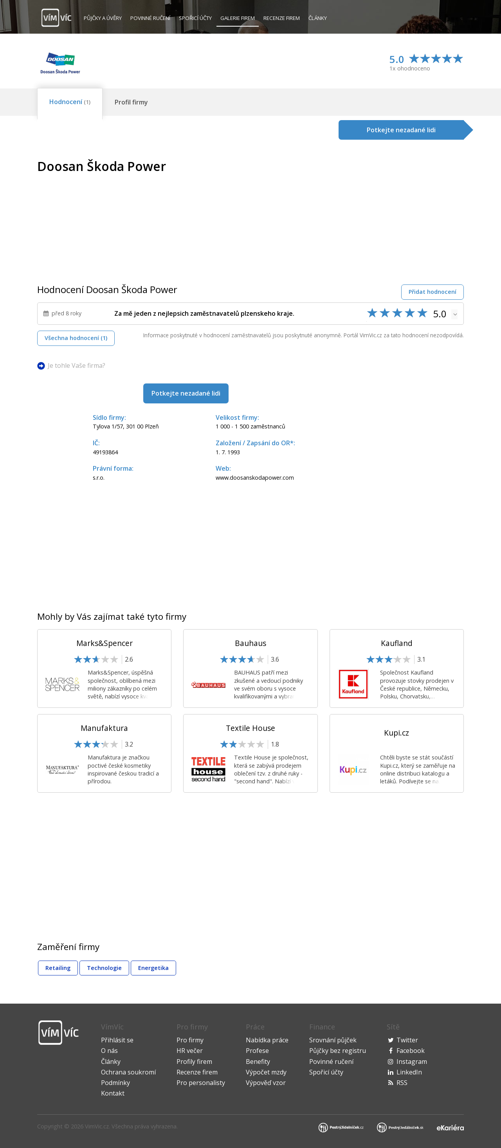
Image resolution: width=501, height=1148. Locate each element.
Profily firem (194, 1061)
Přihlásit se (117, 1040)
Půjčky (103, 18)
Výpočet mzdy (266, 1072)
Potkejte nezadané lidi (185, 393)
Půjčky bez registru (337, 1050)
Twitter (407, 1040)
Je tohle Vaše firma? (76, 365)
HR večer (190, 1050)
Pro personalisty (201, 1082)
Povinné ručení (150, 18)
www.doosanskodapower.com (255, 477)
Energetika (153, 968)
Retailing (57, 968)
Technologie (104, 968)
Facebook (410, 1050)
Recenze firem (281, 18)
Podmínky (115, 1082)
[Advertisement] (398, 214)
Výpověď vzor (266, 1082)
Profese (257, 1050)
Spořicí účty (195, 18)
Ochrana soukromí (128, 1072)
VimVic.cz (97, 1126)
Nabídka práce (267, 1040)
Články (317, 18)
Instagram (411, 1061)
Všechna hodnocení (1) (76, 338)
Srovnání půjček (333, 1040)
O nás (109, 1050)
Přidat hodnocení (432, 291)
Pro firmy (190, 1040)
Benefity (258, 1061)
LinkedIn (409, 1072)
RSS (401, 1082)
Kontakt (112, 1093)
